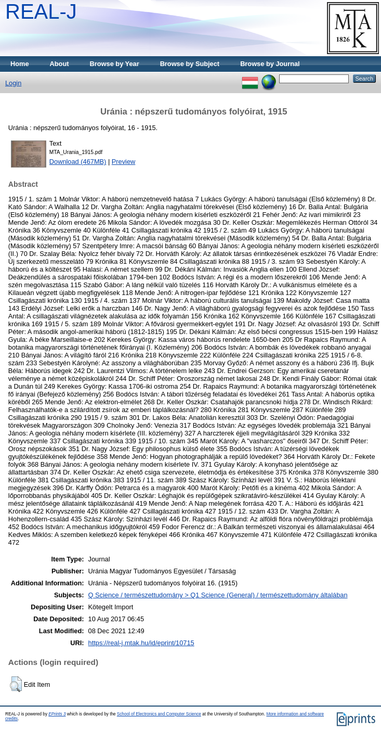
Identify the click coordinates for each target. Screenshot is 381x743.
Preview (124, 161)
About (59, 64)
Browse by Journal (270, 64)
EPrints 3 (56, 714)
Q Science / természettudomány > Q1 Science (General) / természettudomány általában (218, 595)
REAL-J (41, 11)
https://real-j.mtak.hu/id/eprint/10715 (141, 643)
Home (19, 64)
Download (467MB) (78, 161)
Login (13, 83)
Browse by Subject (190, 64)
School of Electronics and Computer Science (159, 714)
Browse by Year (114, 64)
